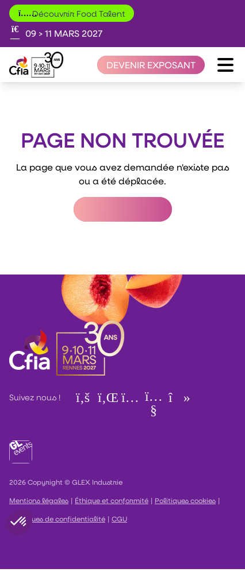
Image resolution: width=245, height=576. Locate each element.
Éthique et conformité (111, 500)
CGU (119, 518)
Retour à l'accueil (123, 209)
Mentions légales (38, 500)
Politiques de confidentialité (57, 518)
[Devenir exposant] (151, 65)
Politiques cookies (185, 500)
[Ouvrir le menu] (225, 65)
